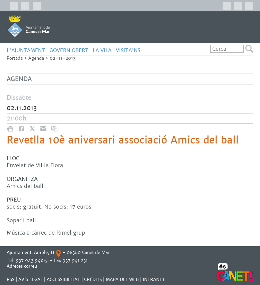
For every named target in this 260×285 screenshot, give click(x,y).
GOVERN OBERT (68, 50)
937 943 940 (30, 260)
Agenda (36, 58)
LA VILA (102, 50)
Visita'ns (128, 50)
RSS (10, 279)
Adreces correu (22, 266)
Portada (15, 58)
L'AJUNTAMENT (26, 50)
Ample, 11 (44, 252)
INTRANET (154, 279)
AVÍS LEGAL (30, 279)
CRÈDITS (93, 279)
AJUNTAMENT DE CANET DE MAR (28, 26)
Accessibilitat (63, 279)
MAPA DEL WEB (122, 279)
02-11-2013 (62, 58)
